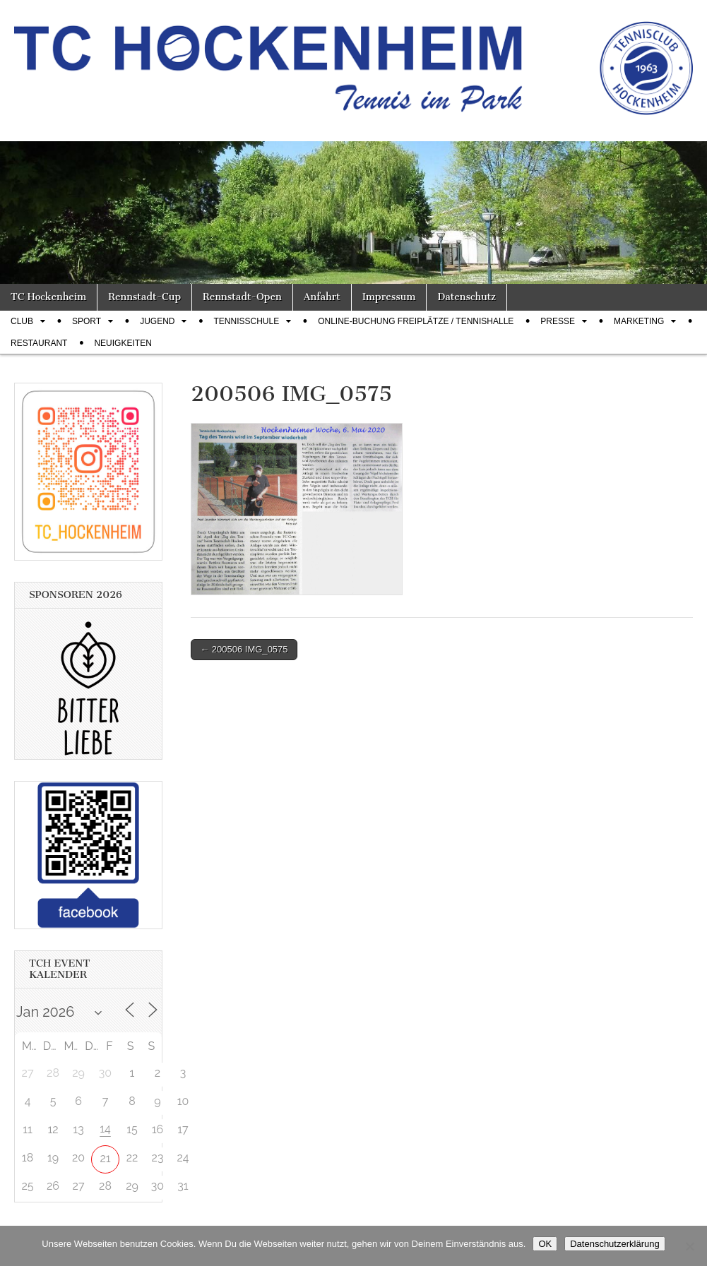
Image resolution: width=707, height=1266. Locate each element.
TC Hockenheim (48, 297)
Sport (86, 321)
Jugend (157, 321)
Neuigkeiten (122, 343)
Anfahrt (322, 297)
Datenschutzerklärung (614, 1243)
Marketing (639, 321)
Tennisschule (246, 321)
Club (22, 321)
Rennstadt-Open (242, 297)
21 (105, 1158)
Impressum (389, 297)
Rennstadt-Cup (144, 297)
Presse (557, 321)
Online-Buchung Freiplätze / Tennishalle (415, 321)
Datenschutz (466, 297)
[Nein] (689, 1246)
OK (545, 1243)
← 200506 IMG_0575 (243, 649)
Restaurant (39, 343)
